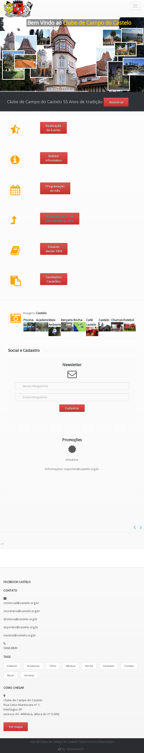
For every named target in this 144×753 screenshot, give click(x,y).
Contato (129, 666)
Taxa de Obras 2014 (60, 221)
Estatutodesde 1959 (54, 249)
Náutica (70, 666)
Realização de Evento (53, 128)
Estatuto (12, 666)
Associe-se (116, 102)
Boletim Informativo (54, 158)
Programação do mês (55, 188)
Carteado (108, 666)
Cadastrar (72, 408)
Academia (33, 666)
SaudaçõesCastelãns (54, 279)
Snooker (29, 675)
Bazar (10, 675)
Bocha (89, 666)
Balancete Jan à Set (59, 216)
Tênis (52, 666)
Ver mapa (15, 727)
